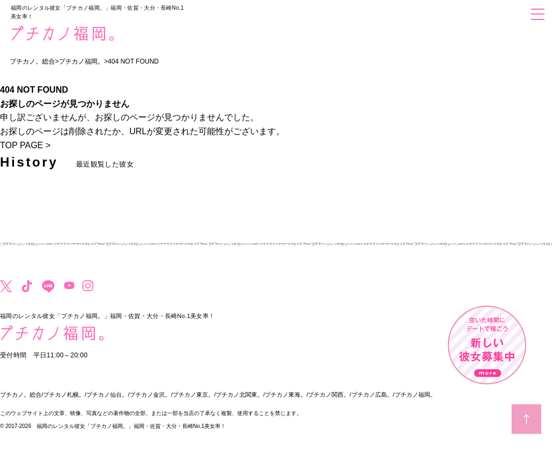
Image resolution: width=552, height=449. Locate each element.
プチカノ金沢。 (150, 394)
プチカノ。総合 (21, 394)
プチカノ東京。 (193, 394)
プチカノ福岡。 (415, 394)
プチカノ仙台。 (107, 394)
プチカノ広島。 (372, 394)
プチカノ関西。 (328, 394)
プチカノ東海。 (285, 394)
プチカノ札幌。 (64, 394)
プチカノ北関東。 (239, 394)
